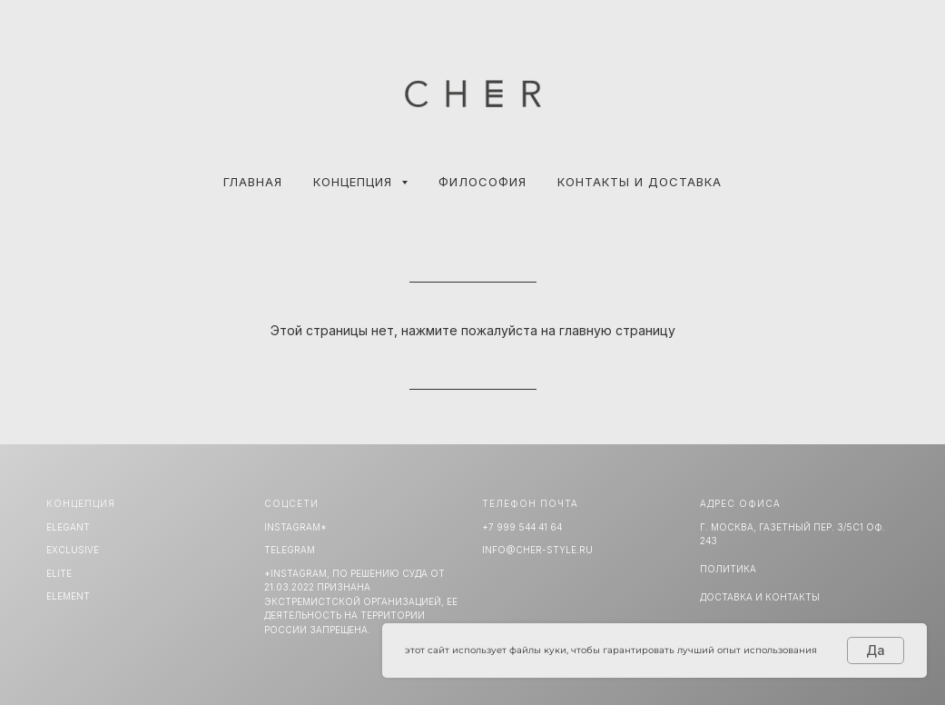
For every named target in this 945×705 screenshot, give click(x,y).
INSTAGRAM (292, 526)
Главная (252, 181)
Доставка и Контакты (760, 596)
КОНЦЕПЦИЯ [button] (355, 181)
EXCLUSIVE (72, 549)
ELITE (59, 573)
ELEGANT (68, 526)
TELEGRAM (289, 549)
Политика (728, 568)
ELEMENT (68, 596)
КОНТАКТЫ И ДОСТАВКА (639, 181)
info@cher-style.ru (537, 549)
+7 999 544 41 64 (522, 526)
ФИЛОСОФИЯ (482, 181)
